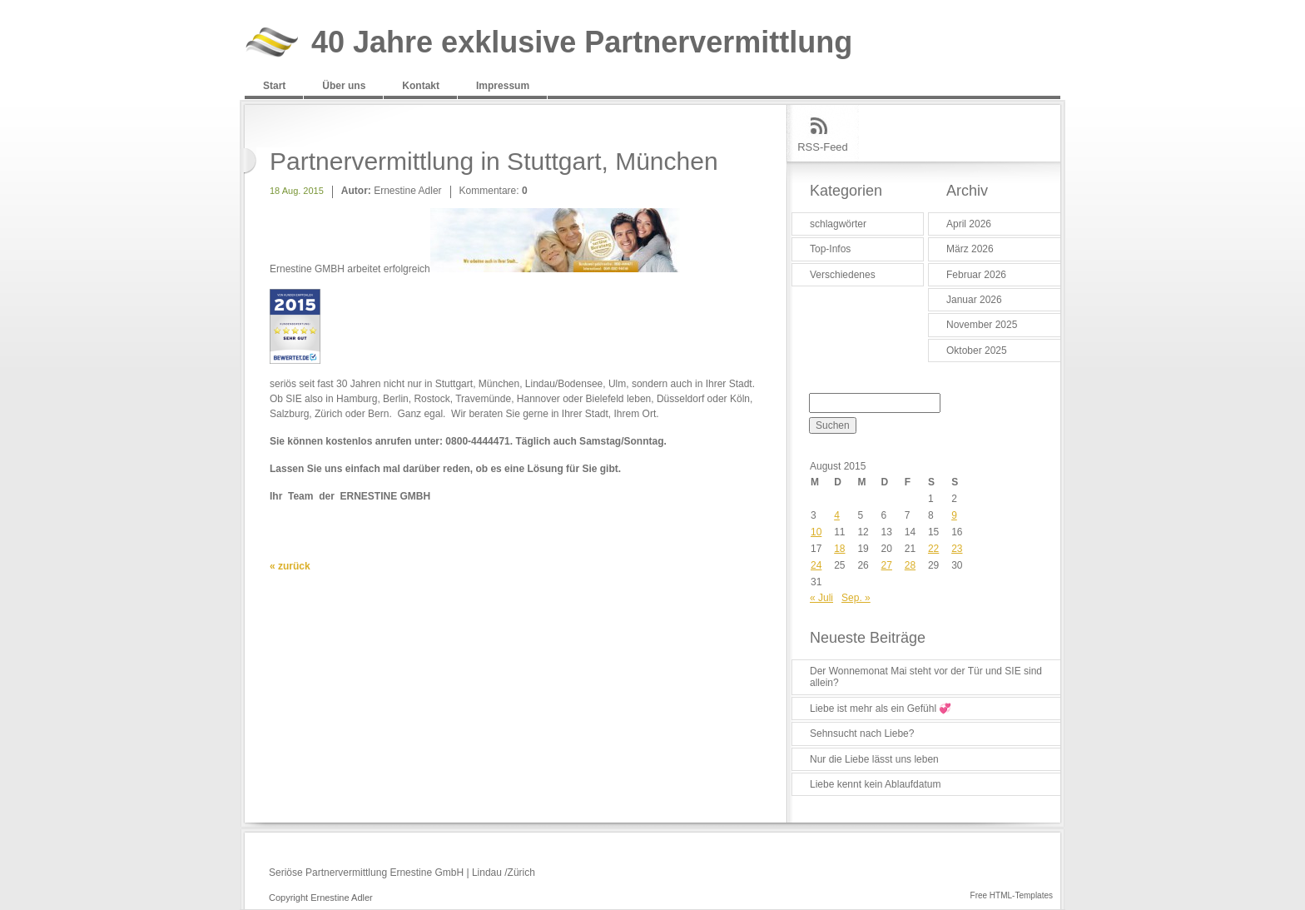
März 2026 (970, 249)
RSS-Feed (822, 147)
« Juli (821, 598)
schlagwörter (838, 224)
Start (274, 86)
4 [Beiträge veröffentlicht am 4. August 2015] (837, 515)
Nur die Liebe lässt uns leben (874, 759)
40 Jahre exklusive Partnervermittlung (581, 43)
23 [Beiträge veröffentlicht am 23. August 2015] (956, 548)
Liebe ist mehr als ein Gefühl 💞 (880, 708)
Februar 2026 (976, 275)
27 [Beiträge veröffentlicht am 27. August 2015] (886, 565)
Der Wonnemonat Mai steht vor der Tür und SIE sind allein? (926, 677)
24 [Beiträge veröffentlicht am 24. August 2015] (816, 565)
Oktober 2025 (976, 350)
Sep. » (856, 598)
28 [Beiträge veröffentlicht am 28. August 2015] (910, 565)
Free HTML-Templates (1011, 895)
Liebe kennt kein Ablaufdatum (875, 784)
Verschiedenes (843, 275)
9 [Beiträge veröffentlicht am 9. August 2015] (954, 515)
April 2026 (968, 224)
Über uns (343, 86)
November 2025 (981, 325)
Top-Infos (830, 249)
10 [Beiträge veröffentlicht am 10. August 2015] (816, 532)
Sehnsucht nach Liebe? (862, 733)
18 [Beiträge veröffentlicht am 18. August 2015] (839, 548)
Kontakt (420, 86)
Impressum (502, 86)
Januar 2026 (974, 300)
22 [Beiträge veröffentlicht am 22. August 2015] (933, 548)
